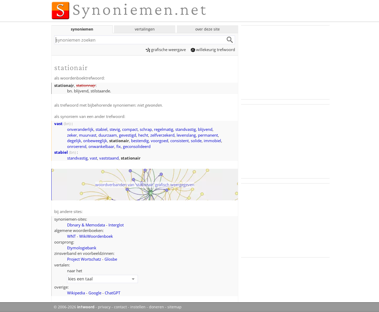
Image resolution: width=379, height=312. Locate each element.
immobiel (212, 140)
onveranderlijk (80, 129)
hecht (143, 135)
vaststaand (109, 158)
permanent (208, 135)
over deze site (207, 29)
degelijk (74, 140)
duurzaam (107, 135)
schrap (146, 129)
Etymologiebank (81, 247)
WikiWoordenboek (96, 236)
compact (130, 129)
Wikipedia (76, 292)
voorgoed (159, 140)
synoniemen (82, 29)
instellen (138, 307)
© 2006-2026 (74, 307)
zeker (72, 135)
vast (58, 123)
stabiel (101, 129)
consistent (179, 140)
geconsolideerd (137, 146)
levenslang (186, 135)
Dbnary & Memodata (86, 224)
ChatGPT (112, 292)
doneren (156, 307)
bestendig (140, 140)
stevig (114, 129)
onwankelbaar (101, 146)
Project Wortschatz (84, 259)
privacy (104, 307)
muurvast (87, 135)
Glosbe (110, 259)
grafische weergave (166, 49)
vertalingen (145, 29)
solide (196, 140)
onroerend (76, 146)
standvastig (185, 129)
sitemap (174, 307)
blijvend (205, 129)
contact (120, 307)
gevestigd (127, 135)
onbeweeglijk (95, 140)
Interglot (116, 224)
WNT (71, 236)
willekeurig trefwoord (213, 49)
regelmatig (163, 129)
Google (94, 292)
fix (118, 146)
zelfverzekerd (162, 135)
